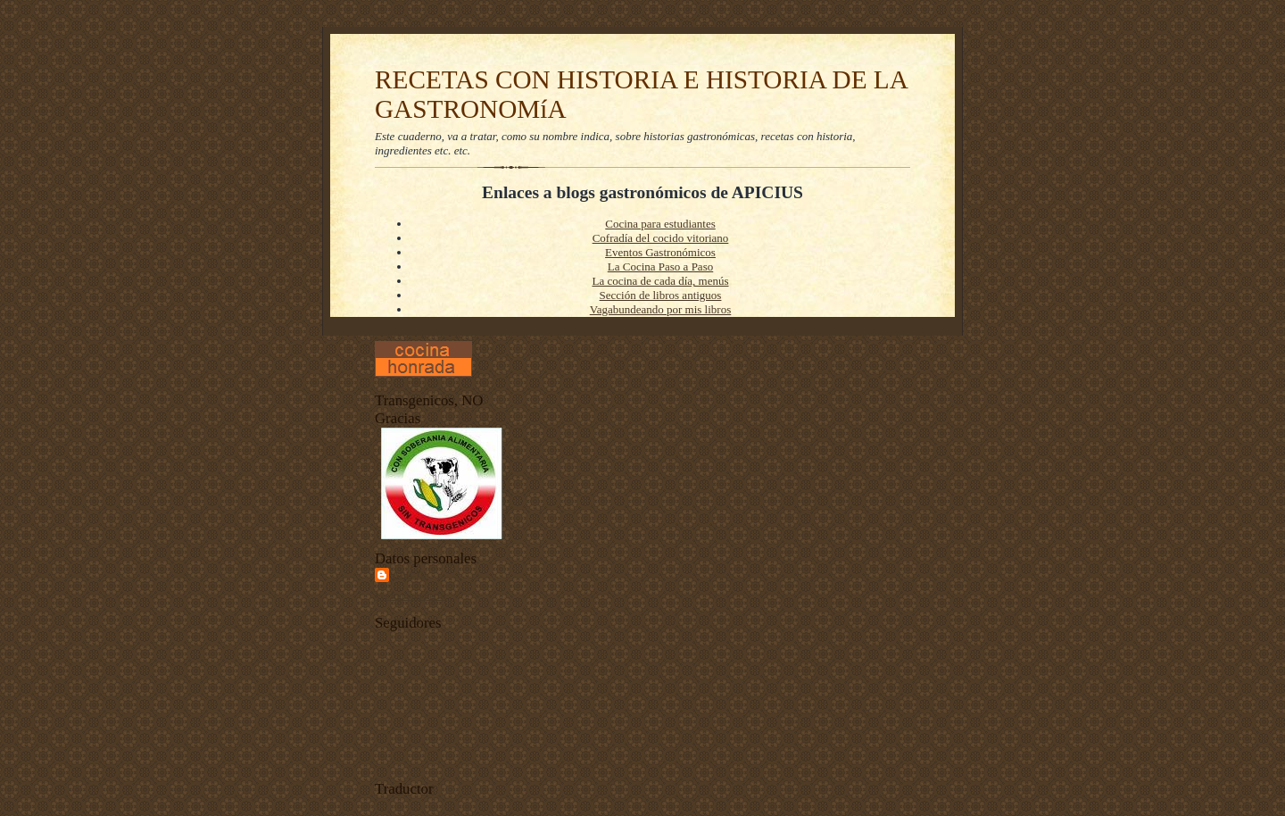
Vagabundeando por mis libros (661, 309)
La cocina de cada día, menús (660, 280)
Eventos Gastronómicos (660, 252)
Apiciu (410, 574)
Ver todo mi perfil (410, 595)
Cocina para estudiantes (660, 223)
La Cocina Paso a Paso (660, 266)
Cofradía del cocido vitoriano (661, 238)
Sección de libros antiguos (661, 295)
